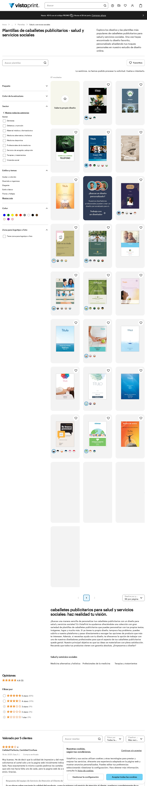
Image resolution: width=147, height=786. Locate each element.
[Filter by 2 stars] (4, 704)
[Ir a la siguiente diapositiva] (143, 15)
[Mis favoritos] (125, 5)
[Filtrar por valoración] (114, 731)
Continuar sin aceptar (131, 750)
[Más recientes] (135, 731)
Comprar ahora (99, 15)
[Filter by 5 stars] (4, 688)
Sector (5, 98)
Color (5, 200)
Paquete (6, 78)
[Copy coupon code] (71, 15)
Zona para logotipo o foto (14, 222)
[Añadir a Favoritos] (108, 77)
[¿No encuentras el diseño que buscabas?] (97, 190)
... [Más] (12, 24)
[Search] (99, 731)
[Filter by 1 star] (4, 709)
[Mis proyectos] (118, 5)
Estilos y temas (9, 162)
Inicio (4, 24)
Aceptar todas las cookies (124, 777)
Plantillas (21, 24)
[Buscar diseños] (45, 62)
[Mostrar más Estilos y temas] (7, 190)
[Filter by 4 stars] (4, 693)
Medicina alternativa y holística (65, 656)
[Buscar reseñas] (80, 731)
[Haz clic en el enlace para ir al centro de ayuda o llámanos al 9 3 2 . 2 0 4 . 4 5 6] (112, 5)
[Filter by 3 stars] (4, 698)
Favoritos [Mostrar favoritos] (135, 62)
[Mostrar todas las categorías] (15, 105)
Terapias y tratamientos (126, 656)
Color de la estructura (12, 88)
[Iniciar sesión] (132, 5)
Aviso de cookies (85, 770)
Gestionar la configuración (86, 777)
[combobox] (74, 5)
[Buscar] (105, 5)
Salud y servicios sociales (39, 24)
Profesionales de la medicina (96, 656)
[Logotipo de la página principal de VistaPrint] (24, 5)
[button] (78, 590)
